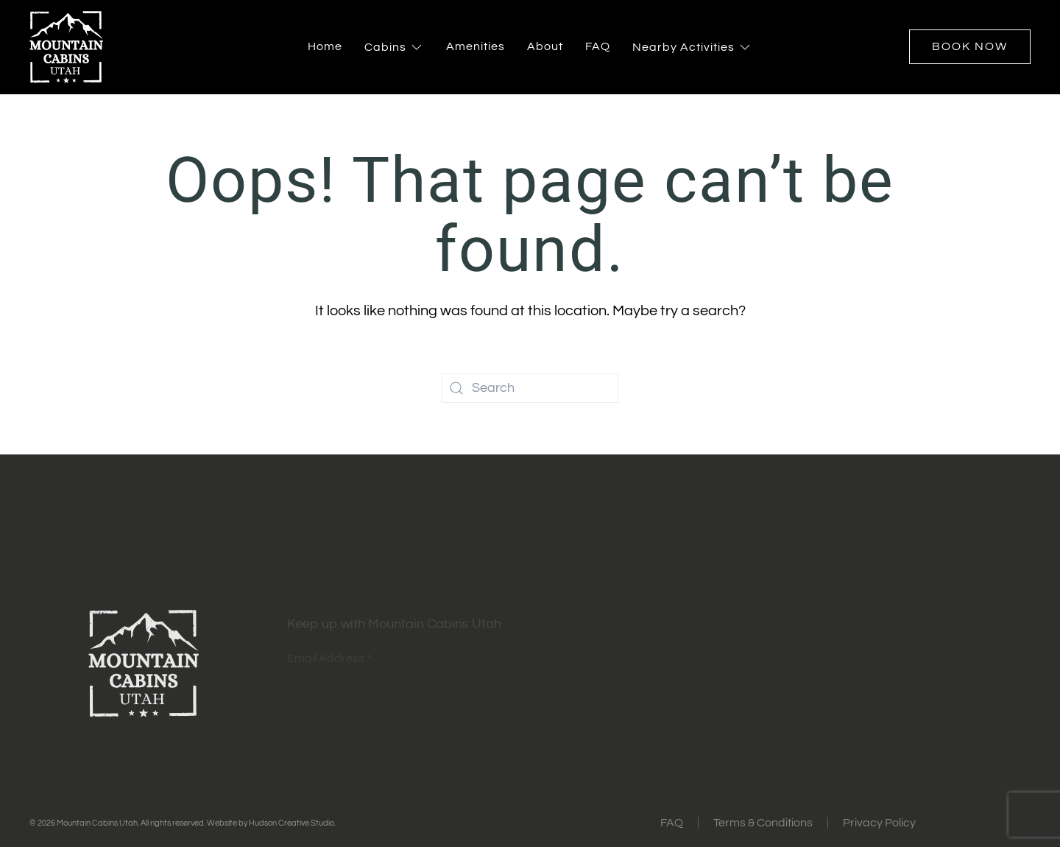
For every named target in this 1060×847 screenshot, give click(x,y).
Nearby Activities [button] (692, 47)
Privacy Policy (879, 823)
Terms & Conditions (763, 823)
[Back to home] (66, 47)
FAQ (597, 46)
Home (325, 46)
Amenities (475, 46)
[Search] (530, 388)
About (545, 46)
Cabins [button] (394, 47)
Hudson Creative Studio (291, 823)
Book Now (970, 46)
